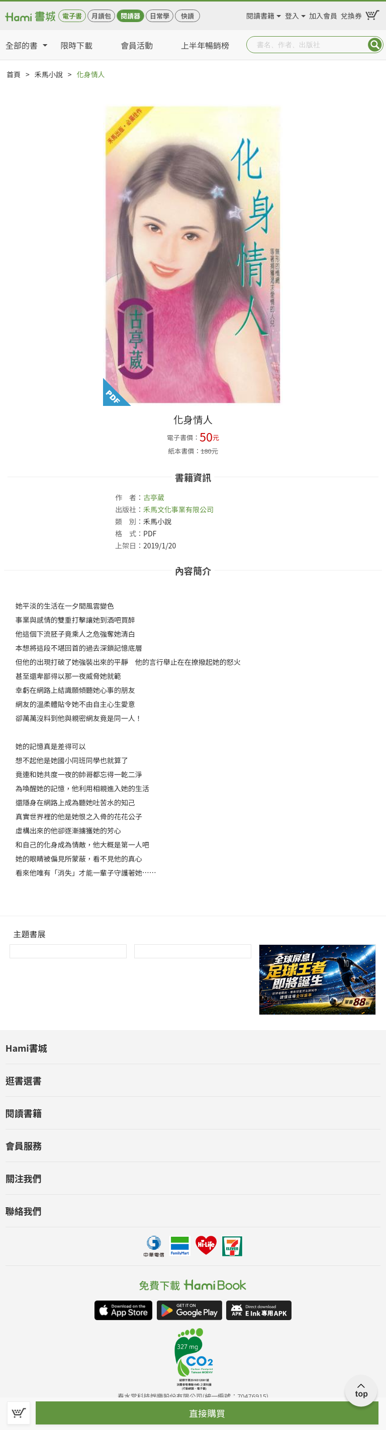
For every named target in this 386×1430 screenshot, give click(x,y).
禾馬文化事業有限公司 (178, 509)
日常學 (159, 16)
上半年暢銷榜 (205, 45)
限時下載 (76, 45)
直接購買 (207, 1412)
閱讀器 (130, 16)
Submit (375, 45)
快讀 (187, 16)
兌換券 (351, 14)
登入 (292, 14)
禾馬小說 (49, 74)
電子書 (72, 16)
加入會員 (323, 14)
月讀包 (101, 16)
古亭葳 (153, 497)
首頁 (14, 74)
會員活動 (137, 45)
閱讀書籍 (260, 14)
